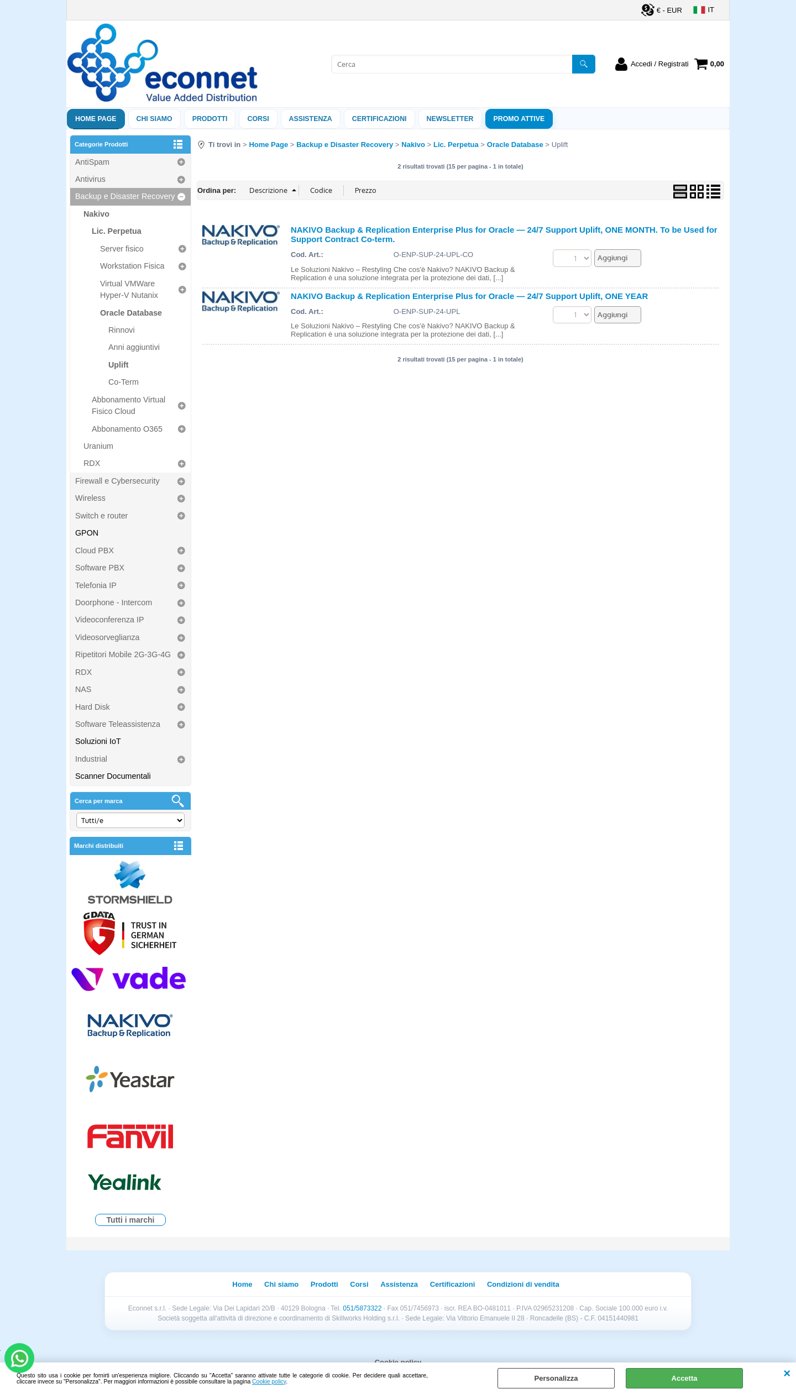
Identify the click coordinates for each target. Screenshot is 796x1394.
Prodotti (210, 119)
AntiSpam (92, 162)
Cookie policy (269, 1382)
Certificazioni (379, 119)
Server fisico (122, 248)
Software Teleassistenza (117, 724)
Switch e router (101, 515)
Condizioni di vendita (523, 1284)
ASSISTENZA (310, 119)
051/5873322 (362, 1308)
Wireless (90, 498)
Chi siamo (154, 119)
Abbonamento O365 (127, 429)
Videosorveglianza (107, 637)
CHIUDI (786, 1373)
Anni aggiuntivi (134, 347)
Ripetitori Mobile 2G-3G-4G (123, 654)
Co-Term (123, 382)
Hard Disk (92, 707)
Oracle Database (131, 312)
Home (242, 1284)
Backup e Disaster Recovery (125, 196)
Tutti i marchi (131, 1219)
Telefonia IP (96, 585)
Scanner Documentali (113, 776)
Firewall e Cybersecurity (117, 480)
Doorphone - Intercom (113, 602)
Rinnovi (121, 330)
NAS (83, 689)
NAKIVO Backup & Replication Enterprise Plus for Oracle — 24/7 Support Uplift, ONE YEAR (469, 296)
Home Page (96, 119)
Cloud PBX (94, 550)
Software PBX (99, 567)
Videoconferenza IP (109, 619)
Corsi (258, 119)
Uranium (98, 446)
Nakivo (96, 213)
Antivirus (90, 179)
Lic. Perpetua (117, 231)
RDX (91, 463)
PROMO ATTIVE (519, 119)
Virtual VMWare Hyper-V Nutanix (129, 289)
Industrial (91, 758)
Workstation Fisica (132, 265)
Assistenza (399, 1284)
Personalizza (556, 1378)
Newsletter (450, 119)
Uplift (118, 364)
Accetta (685, 1378)
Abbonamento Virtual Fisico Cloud (128, 405)
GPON (86, 532)
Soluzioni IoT (98, 741)
